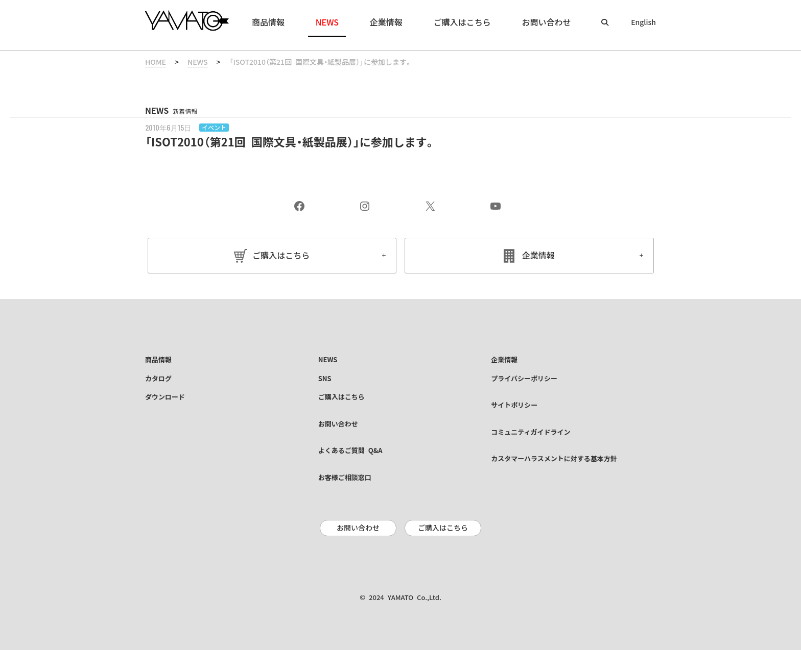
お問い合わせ (358, 528)
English (643, 22)
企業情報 (538, 256)
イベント (214, 127)
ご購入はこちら (281, 256)
